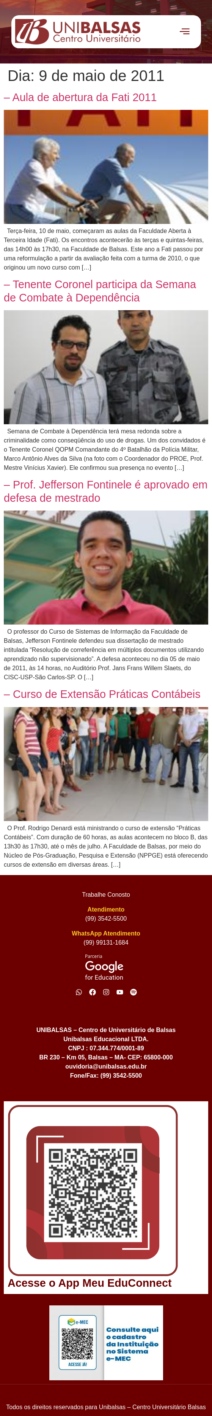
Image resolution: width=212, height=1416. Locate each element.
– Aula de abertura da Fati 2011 (80, 97)
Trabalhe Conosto (106, 894)
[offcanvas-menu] (185, 31)
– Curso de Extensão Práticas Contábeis (102, 694)
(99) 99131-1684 (105, 942)
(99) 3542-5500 (106, 918)
